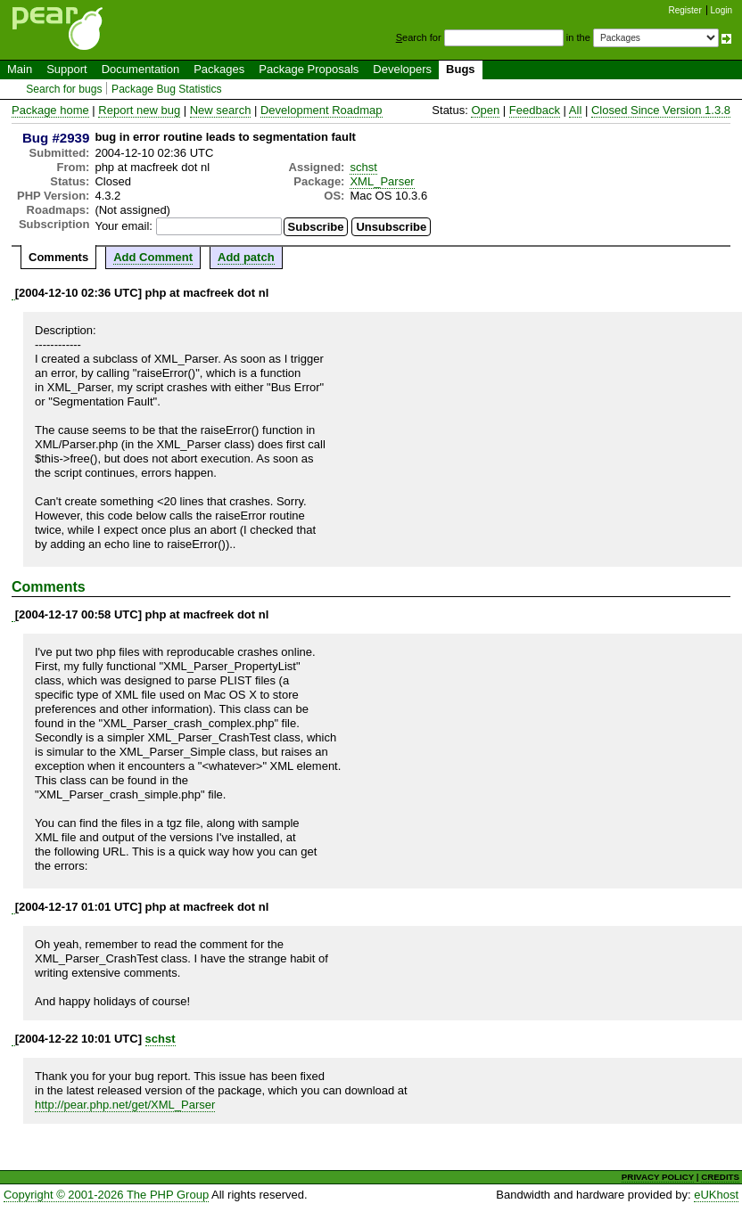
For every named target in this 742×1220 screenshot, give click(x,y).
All (575, 110)
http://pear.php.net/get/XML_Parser (125, 1104)
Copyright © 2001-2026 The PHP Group (106, 1194)
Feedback (534, 110)
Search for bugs (64, 89)
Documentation (140, 69)
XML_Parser (382, 181)
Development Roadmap (321, 110)
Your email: (124, 226)
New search (220, 110)
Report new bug (139, 110)
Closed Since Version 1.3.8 (660, 110)
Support (66, 69)
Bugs (460, 69)
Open (485, 110)
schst (363, 167)
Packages (219, 69)
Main (19, 69)
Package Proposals (309, 69)
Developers (402, 69)
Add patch (246, 257)
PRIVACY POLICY (658, 1177)
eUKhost (716, 1194)
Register (685, 10)
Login (721, 10)
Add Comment (153, 257)
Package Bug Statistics (166, 89)
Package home (50, 110)
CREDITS (720, 1177)
